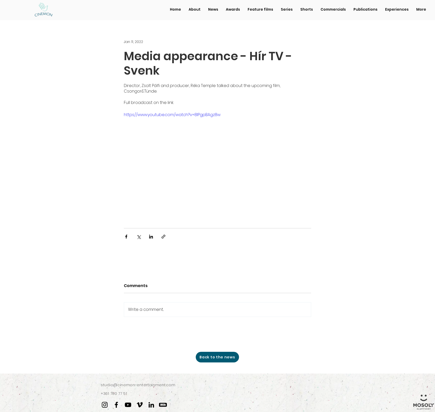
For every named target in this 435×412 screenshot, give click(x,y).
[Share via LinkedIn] (151, 236)
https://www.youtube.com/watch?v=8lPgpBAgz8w (172, 115)
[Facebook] (116, 405)
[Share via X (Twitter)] (138, 236)
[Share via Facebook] (126, 236)
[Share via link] (163, 236)
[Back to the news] (217, 357)
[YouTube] (128, 405)
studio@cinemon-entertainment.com (138, 384)
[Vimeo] (140, 405)
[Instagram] (105, 405)
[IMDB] (163, 405)
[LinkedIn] (151, 405)
